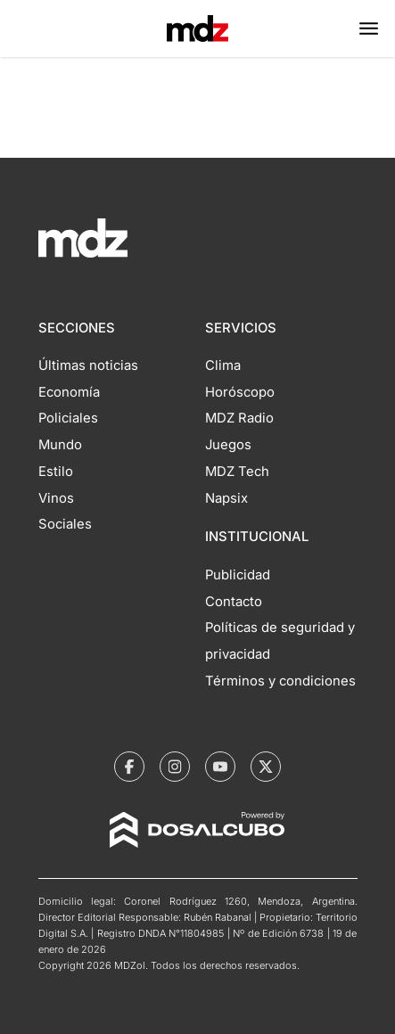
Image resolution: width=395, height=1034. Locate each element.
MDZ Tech (237, 472)
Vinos (56, 498)
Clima (223, 365)
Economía (69, 392)
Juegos (228, 445)
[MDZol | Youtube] (220, 766)
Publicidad (237, 575)
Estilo (55, 472)
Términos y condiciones (280, 681)
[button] (368, 28)
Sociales (65, 524)
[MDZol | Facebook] (129, 766)
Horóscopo (240, 392)
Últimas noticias (88, 365)
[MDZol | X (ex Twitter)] (265, 766)
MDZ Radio (239, 418)
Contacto (233, 602)
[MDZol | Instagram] (174, 766)
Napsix (226, 498)
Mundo (60, 445)
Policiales (68, 418)
